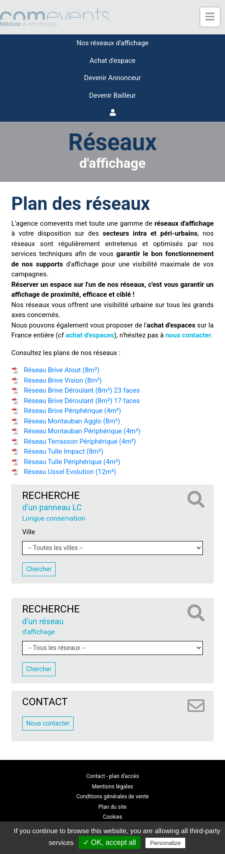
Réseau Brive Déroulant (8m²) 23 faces (75, 390)
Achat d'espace (112, 61)
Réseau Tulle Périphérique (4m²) (65, 462)
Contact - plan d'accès (112, 776)
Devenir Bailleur (112, 95)
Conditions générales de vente (112, 796)
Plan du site (112, 807)
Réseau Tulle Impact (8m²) (57, 451)
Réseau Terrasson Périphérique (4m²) (73, 441)
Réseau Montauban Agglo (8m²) (65, 421)
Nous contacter (48, 723)
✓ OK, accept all (109, 842)
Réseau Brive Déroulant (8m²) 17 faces (75, 401)
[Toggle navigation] (210, 17)
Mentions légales (112, 786)
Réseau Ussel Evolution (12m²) (63, 472)
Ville (28, 532)
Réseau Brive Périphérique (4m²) (66, 411)
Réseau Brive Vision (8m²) (56, 380)
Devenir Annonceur (112, 78)
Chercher (39, 569)
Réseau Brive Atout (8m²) (55, 370)
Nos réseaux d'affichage (112, 43)
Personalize (165, 843)
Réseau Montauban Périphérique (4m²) (76, 431)
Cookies (112, 817)
